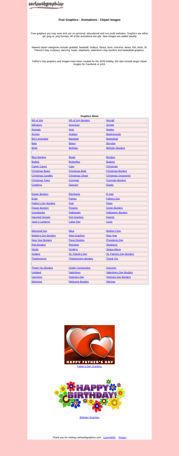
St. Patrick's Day (78, 254)
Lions (109, 221)
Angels (110, 125)
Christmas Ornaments (118, 175)
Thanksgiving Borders (81, 258)
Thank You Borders (42, 267)
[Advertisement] (89, 94)
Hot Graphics (76, 217)
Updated (36, 272)
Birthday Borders (115, 148)
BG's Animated (40, 138)
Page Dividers (77, 240)
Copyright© (109, 437)
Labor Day (75, 221)
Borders (110, 157)
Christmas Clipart (78, 175)
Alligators (37, 125)
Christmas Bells (77, 171)
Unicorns (111, 267)
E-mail (109, 194)
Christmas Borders (116, 171)
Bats (34, 143)
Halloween (75, 212)
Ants (71, 129)
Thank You (112, 258)
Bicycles (110, 143)
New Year (111, 235)
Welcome (37, 281)
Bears (72, 143)
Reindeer (74, 244)
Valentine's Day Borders (119, 272)
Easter (110, 184)
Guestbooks (38, 212)
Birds (35, 148)
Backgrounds (113, 134)
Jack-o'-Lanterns (41, 221)
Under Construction (79, 267)
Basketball (112, 138)
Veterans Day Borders (118, 277)
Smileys (73, 249)
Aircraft (110, 120)
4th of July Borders (79, 120)
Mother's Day (113, 231)
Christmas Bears (41, 171)
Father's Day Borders (43, 203)
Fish (71, 203)
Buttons (110, 161)
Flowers (73, 208)
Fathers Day (113, 198)
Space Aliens (113, 249)
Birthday (73, 148)
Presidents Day (114, 240)
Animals (36, 129)
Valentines (75, 272)
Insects (110, 217)
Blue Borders (39, 157)
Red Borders (39, 244)
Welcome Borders (79, 281)
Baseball (74, 138)
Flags (109, 203)
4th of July (37, 120)
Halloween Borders (116, 212)
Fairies (73, 198)
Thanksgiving (39, 258)
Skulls (35, 249)
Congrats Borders (116, 180)
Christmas (112, 166)
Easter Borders (40, 194)
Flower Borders (40, 208)
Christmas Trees (41, 180)
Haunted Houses (41, 217)
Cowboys (37, 184)
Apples (110, 129)
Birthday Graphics (89, 416)
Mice (71, 231)
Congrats (74, 180)
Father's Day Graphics (89, 365)
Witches (110, 281)
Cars (71, 166)
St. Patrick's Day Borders (120, 254)
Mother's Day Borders (44, 235)
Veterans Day (76, 277)
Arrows (36, 134)
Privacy (122, 437)
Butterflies (74, 161)
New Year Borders (42, 240)
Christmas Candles (42, 175)
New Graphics (77, 235)
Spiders (36, 254)
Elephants (74, 194)
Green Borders (114, 208)
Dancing (73, 184)
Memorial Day (39, 231)
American (74, 125)
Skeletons (111, 244)
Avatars (73, 134)
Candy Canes (39, 166)
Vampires (37, 277)
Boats (72, 157)
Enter (35, 198)
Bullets (35, 161)
